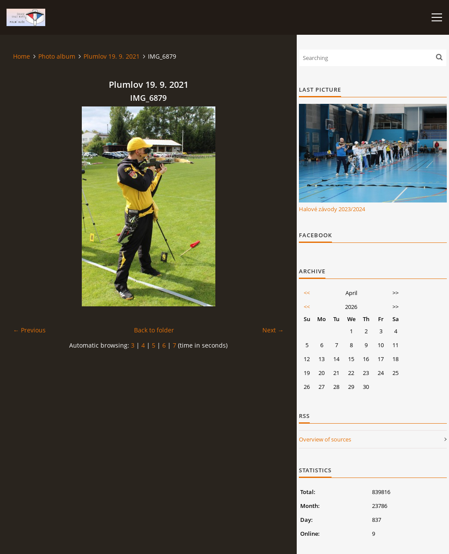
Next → (273, 330)
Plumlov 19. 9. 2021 (112, 56)
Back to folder (154, 330)
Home (21, 56)
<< (307, 293)
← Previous (29, 330)
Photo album (56, 56)
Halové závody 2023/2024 (332, 209)
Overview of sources (325, 439)
